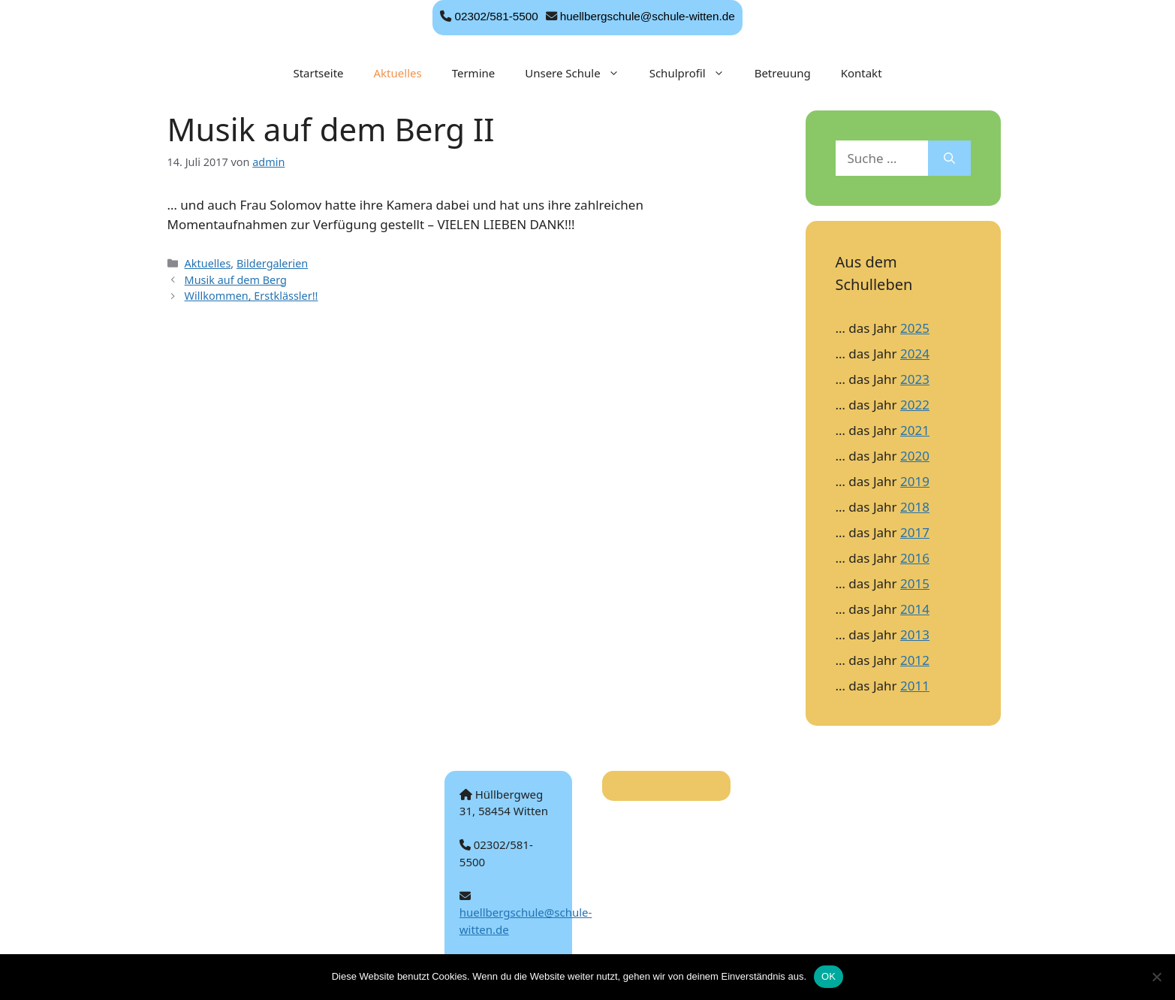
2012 (914, 660)
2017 (914, 532)
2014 (914, 609)
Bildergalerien (272, 263)
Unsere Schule (579, 72)
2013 (914, 634)
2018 (914, 506)
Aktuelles (398, 72)
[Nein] (1156, 976)
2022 (914, 404)
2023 (914, 379)
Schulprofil (694, 72)
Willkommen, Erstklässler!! (251, 296)
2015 (914, 583)
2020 (914, 455)
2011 (914, 685)
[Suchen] (949, 158)
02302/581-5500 (496, 16)
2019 (914, 481)
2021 (914, 430)
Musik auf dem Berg (236, 280)
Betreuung (783, 72)
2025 (914, 328)
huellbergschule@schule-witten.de (647, 16)
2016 (914, 557)
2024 (914, 353)
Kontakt (861, 72)
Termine (474, 72)
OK (828, 976)
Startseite (318, 72)
